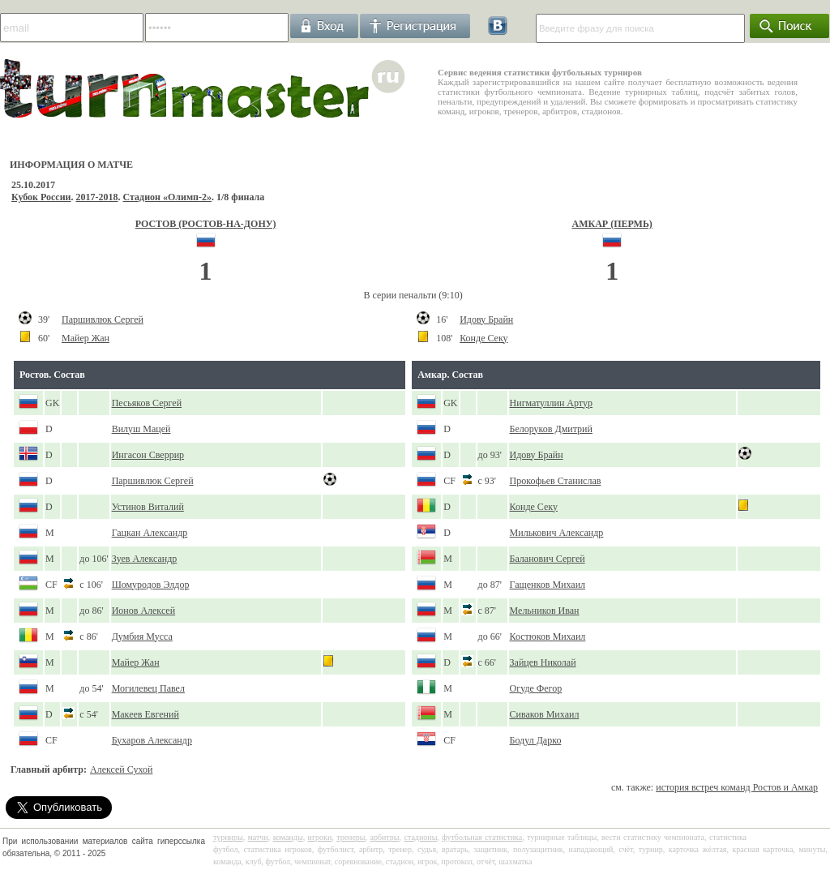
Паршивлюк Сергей (102, 319)
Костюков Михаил (548, 636)
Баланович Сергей (547, 558)
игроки (320, 837)
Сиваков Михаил (545, 714)
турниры (228, 837)
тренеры (350, 837)
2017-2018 (97, 197)
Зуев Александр (145, 558)
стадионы (420, 837)
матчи (258, 837)
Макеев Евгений (145, 714)
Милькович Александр (557, 532)
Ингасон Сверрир (148, 455)
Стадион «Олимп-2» (167, 197)
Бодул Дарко (536, 740)
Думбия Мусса (142, 636)
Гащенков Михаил (548, 584)
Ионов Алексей (144, 610)
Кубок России (41, 197)
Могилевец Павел (148, 688)
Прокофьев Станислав (555, 480)
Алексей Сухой (121, 769)
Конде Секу (483, 338)
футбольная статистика (482, 837)
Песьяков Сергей (147, 403)
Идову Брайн (486, 319)
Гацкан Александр (150, 532)
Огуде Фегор (536, 688)
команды (288, 837)
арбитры (384, 837)
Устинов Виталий (148, 506)
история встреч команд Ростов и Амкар (737, 787)
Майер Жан (85, 338)
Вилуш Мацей (141, 429)
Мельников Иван (545, 610)
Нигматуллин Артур (551, 403)
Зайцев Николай (543, 662)
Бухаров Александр (152, 740)
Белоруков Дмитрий (551, 429)
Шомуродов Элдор (151, 584)
